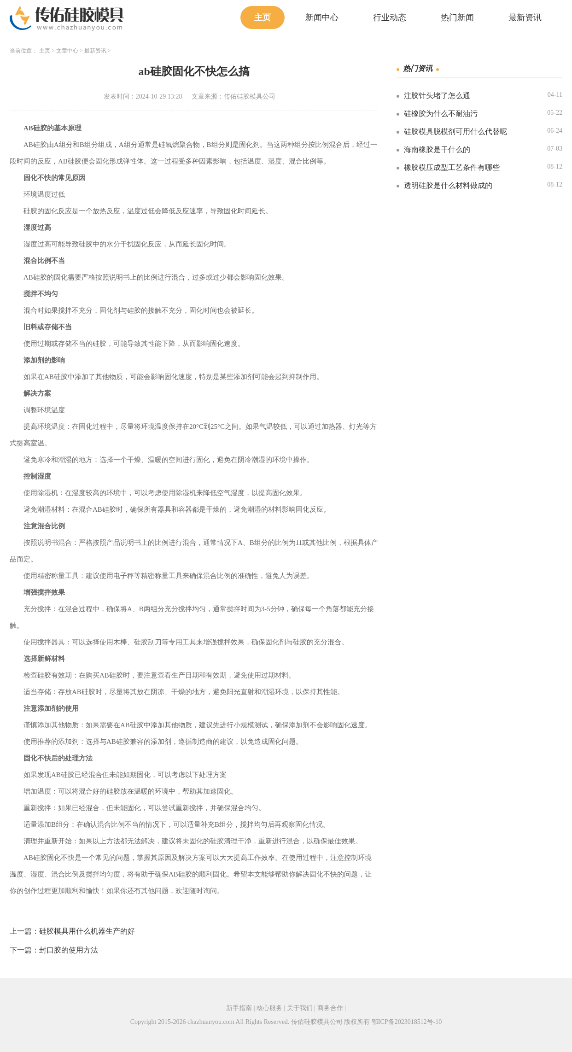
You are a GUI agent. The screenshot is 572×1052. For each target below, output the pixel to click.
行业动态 (389, 17)
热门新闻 (457, 17)
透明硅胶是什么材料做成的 (448, 185)
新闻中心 (322, 17)
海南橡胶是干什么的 (437, 149)
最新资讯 (525, 17)
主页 (262, 17)
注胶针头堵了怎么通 (437, 95)
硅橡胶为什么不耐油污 (441, 113)
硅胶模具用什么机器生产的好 (87, 931)
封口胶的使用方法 (68, 950)
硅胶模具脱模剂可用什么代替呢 (455, 131)
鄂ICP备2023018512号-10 (407, 1021)
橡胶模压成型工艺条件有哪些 (452, 167)
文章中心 (67, 50)
